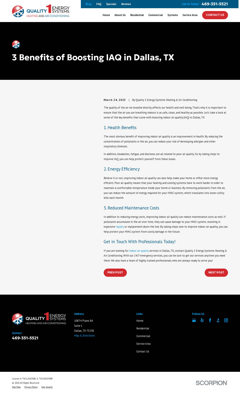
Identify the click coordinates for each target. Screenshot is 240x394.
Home (139, 321)
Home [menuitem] (106, 15)
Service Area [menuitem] (190, 15)
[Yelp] (202, 320)
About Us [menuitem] (120, 15)
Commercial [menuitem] (155, 15)
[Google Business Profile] (194, 320)
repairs (120, 226)
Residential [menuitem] (137, 15)
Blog (88, 4)
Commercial (143, 336)
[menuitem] (16, 387)
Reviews (126, 4)
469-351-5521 (215, 4)
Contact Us (215, 15)
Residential (142, 328)
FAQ (98, 4)
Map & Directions (84, 335)
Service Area (143, 344)
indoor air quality (139, 251)
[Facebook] (210, 320)
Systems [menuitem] (173, 15)
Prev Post (115, 272)
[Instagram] (226, 320)
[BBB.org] (218, 320)
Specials (111, 4)
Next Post (216, 272)
